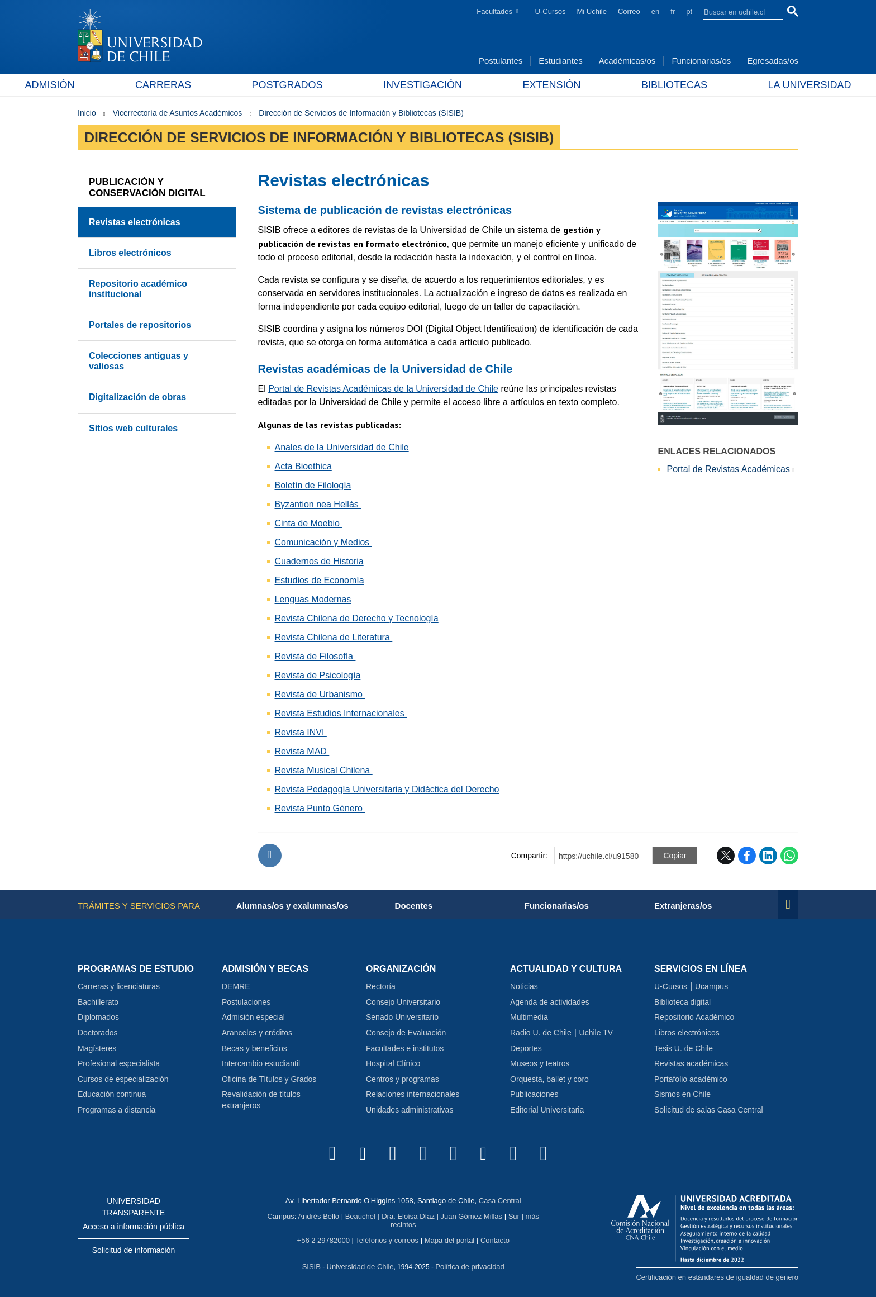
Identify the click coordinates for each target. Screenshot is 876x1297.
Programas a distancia (116, 1109)
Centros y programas (402, 1079)
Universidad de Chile (360, 1266)
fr (672, 11)
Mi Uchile (592, 11)
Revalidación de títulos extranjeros (261, 1100)
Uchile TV (596, 1032)
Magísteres (97, 1048)
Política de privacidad (469, 1266)
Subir (270, 855)
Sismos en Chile (682, 1094)
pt (689, 11)
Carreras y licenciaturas (119, 986)
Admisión (102, 85)
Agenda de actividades (549, 1001)
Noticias (524, 986)
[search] (736, 12)
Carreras (198, 85)
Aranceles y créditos (257, 1032)
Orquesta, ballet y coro (549, 1079)
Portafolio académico (690, 1079)
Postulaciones (246, 1001)
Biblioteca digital (682, 1001)
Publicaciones (534, 1094)
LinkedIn (768, 856)
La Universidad (756, 85)
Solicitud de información (133, 1250)
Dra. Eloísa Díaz (408, 1216)
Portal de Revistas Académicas (728, 469)
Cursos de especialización (123, 1079)
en (655, 11)
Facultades (494, 11)
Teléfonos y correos (386, 1240)
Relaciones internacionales (412, 1094)
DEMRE (236, 986)
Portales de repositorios (140, 325)
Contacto (495, 1240)
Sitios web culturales (133, 428)
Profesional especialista (119, 1063)
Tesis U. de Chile (683, 1048)
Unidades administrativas (409, 1109)
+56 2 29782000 (323, 1240)
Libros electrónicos (130, 253)
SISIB (311, 1266)
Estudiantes (560, 60)
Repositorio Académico (694, 1017)
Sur (514, 1216)
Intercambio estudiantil (261, 1063)
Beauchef (360, 1216)
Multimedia (529, 1017)
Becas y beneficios (254, 1048)
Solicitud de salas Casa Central (708, 1109)
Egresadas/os (772, 60)
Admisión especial (253, 1017)
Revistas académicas (691, 1063)
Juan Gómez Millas (472, 1216)
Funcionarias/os (701, 60)
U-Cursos (550, 11)
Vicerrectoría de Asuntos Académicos (177, 112)
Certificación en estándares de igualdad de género (717, 1277)
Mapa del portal (450, 1240)
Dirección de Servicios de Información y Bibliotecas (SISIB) (361, 112)
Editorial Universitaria (547, 1109)
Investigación (422, 85)
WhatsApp (789, 855)
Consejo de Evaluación (406, 1032)
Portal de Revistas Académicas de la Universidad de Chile (383, 388)
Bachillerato (98, 1001)
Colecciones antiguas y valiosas (138, 360)
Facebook (747, 855)
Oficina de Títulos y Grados (269, 1079)
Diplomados (98, 1017)
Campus (280, 1216)
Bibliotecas (639, 85)
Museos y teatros (540, 1063)
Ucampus (711, 986)
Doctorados (98, 1032)
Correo (629, 11)
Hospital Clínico (393, 1063)
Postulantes (500, 60)
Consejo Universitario (403, 1001)
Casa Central (500, 1200)
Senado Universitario (402, 1017)
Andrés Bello (318, 1216)
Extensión (534, 85)
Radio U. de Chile (541, 1032)
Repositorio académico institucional (138, 288)
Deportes (526, 1048)
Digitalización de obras (137, 397)
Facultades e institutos (405, 1048)
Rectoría (381, 986)
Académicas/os (627, 60)
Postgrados (304, 85)
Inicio (87, 112)
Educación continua (112, 1094)
